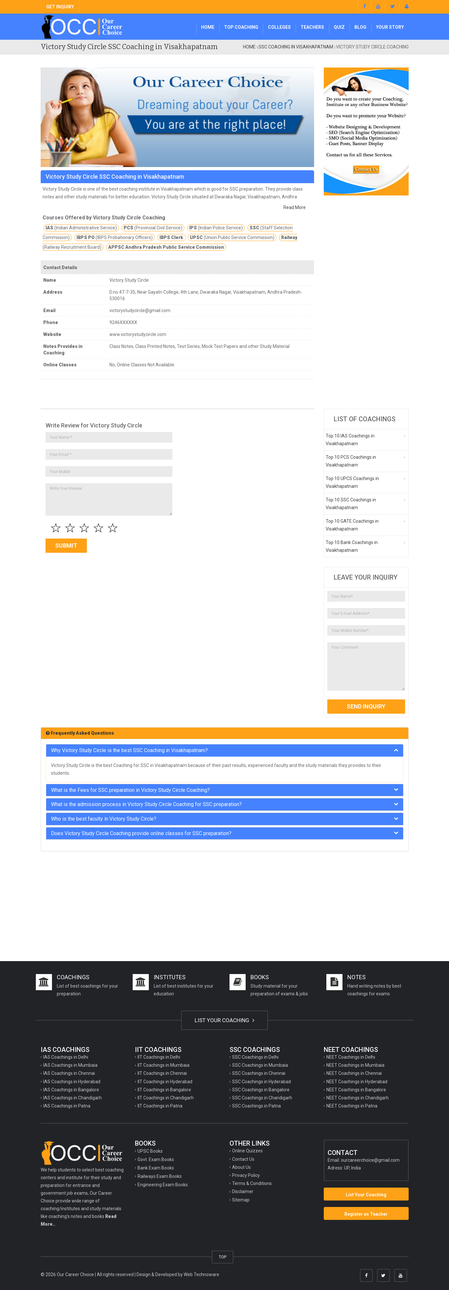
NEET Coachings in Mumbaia (355, 1065)
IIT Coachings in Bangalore (164, 1089)
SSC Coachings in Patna (256, 1105)
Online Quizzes (247, 1150)
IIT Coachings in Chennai (162, 1073)
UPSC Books (150, 1151)
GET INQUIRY (60, 6)
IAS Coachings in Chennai (69, 1073)
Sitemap (241, 1199)
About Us (241, 1167)
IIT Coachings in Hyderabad (165, 1081)
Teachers (312, 27)
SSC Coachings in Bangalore (261, 1089)
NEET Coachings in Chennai (354, 1073)
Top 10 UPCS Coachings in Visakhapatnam (352, 482)
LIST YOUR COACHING (224, 1020)
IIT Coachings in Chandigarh (166, 1097)
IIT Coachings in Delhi (159, 1057)
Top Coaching (241, 27)
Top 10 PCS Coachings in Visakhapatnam (351, 461)
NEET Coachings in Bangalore (356, 1089)
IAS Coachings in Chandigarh (72, 1097)
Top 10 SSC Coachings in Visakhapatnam (351, 503)
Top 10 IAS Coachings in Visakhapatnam (350, 439)
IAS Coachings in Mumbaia (70, 1065)
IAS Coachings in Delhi (65, 1057)
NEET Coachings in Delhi (350, 1057)
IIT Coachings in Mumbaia (163, 1065)
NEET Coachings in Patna (351, 1105)
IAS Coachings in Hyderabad (71, 1081)
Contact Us (243, 1159)
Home (207, 27)
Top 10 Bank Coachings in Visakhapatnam (352, 546)
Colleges (279, 27)
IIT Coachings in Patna (160, 1105)
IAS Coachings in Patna (66, 1105)
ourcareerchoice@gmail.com (370, 1160)
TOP (222, 1256)
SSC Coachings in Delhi (255, 1057)
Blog (360, 27)
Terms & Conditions (252, 1183)
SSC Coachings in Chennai (258, 1073)
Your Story (390, 27)
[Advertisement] (366, 302)
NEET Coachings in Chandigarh (357, 1097)
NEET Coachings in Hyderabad (356, 1081)
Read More (294, 207)
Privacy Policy (246, 1175)
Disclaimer (242, 1191)
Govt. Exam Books (156, 1159)
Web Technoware (201, 1274)
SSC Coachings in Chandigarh (262, 1097)
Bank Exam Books (156, 1167)
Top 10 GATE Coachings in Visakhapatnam (352, 525)
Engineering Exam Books (163, 1184)
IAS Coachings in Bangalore (71, 1089)
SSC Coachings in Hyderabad (261, 1081)
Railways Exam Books (160, 1176)
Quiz (339, 27)
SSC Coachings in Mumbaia (260, 1065)
